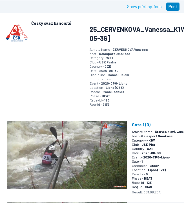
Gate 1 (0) (141, 124)
